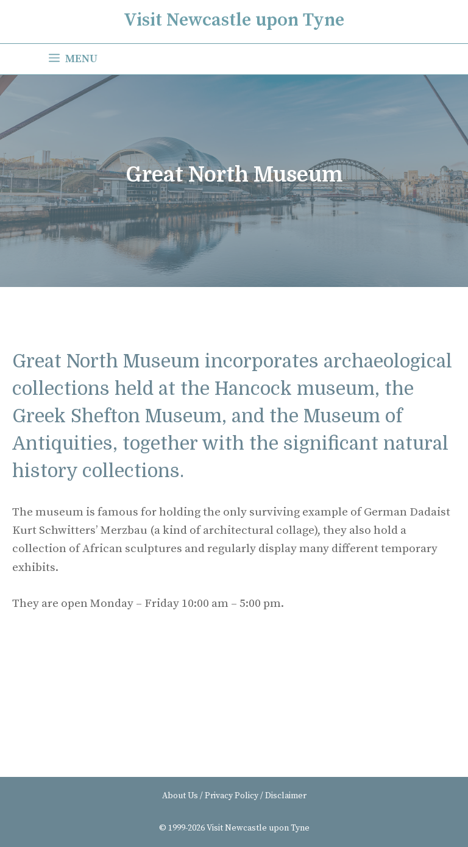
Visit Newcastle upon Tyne (234, 20)
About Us (180, 795)
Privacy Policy (231, 795)
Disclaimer (286, 795)
